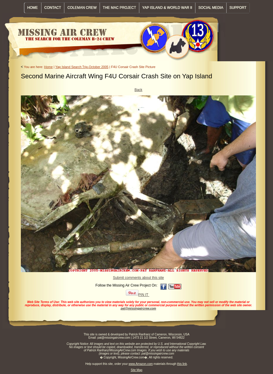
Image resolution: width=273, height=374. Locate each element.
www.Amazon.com (141, 363)
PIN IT (137, 295)
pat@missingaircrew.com (138, 308)
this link (182, 363)
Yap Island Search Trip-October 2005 (81, 67)
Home (48, 67)
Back (139, 90)
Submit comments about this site (138, 278)
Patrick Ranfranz (139, 334)
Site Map (136, 370)
